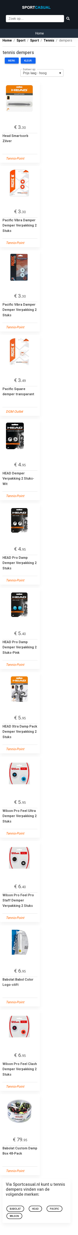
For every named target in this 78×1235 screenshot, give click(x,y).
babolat (15, 1208)
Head (35, 1208)
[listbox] (41, 73)
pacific (54, 1208)
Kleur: (28, 60)
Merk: (11, 60)
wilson (14, 1216)
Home (39, 33)
